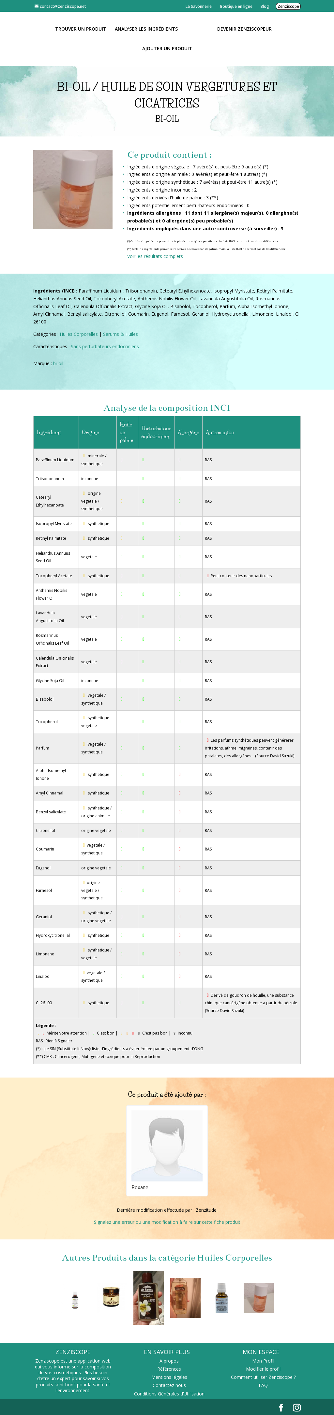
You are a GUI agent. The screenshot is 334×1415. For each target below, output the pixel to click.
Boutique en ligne (236, 6)
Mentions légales (169, 1377)
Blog (265, 6)
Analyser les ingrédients (146, 29)
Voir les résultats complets (155, 256)
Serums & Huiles (120, 334)
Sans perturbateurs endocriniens (105, 346)
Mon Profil (263, 1361)
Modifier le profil (263, 1369)
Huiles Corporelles (79, 334)
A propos (169, 1361)
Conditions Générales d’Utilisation (169, 1394)
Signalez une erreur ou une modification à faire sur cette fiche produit (167, 1222)
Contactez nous (169, 1385)
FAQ (263, 1385)
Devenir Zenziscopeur (244, 29)
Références (169, 1369)
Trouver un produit (80, 29)
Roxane (139, 1187)
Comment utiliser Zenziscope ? (263, 1377)
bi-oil (58, 363)
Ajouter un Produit (167, 48)
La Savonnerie (199, 6)
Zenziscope (288, 6)
